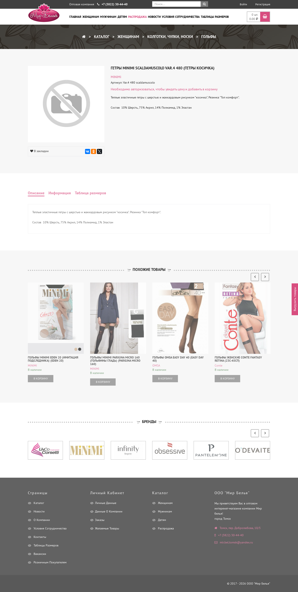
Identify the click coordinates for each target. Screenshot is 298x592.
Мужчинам (108, 17)
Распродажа (137, 17)
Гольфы (208, 36)
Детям (122, 17)
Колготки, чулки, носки (169, 36)
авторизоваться (142, 89)
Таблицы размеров (215, 17)
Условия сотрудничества (181, 17)
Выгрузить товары (295, 299)
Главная (75, 17)
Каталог (101, 36)
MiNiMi (116, 77)
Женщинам (90, 17)
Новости (154, 17)
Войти (243, 4)
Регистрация (262, 4)
